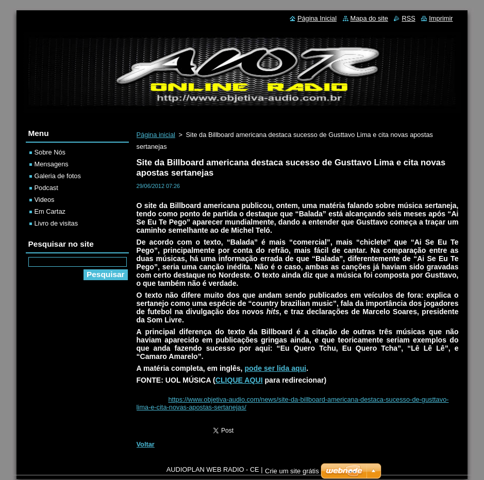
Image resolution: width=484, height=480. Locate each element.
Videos (45, 199)
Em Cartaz (50, 211)
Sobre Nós (50, 152)
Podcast (46, 188)
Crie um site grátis (292, 473)
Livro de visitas (56, 223)
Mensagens (52, 164)
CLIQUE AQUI (239, 380)
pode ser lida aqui (275, 368)
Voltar (146, 444)
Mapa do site (369, 18)
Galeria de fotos (58, 176)
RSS (408, 18)
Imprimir (441, 18)
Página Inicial (317, 18)
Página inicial (156, 135)
